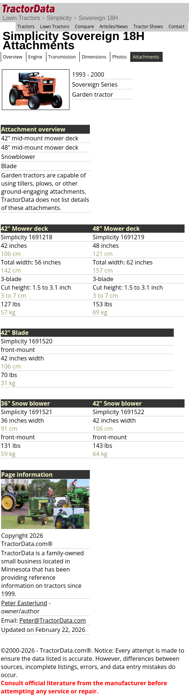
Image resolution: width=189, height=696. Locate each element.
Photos (119, 57)
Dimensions (94, 57)
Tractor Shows (148, 26)
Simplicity (59, 18)
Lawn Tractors (21, 18)
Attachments (146, 57)
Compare (84, 26)
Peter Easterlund (24, 603)
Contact (177, 26)
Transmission (62, 57)
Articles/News (114, 26)
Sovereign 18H (98, 18)
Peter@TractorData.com (52, 620)
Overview (12, 57)
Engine (35, 57)
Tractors (26, 26)
